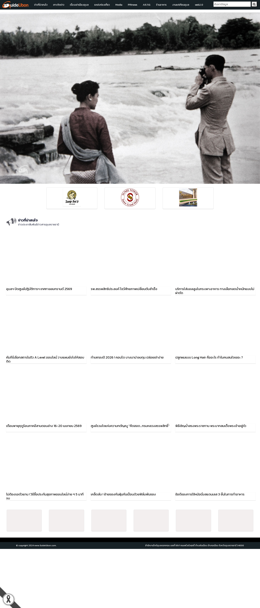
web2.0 (199, 5)
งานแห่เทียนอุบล (180, 5)
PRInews (132, 5)
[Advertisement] (130, 578)
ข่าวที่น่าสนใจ (40, 5)
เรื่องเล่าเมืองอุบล (79, 5)
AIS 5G (146, 5)
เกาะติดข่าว (58, 5)
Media (118, 5)
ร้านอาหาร (161, 5)
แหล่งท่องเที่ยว (102, 5)
